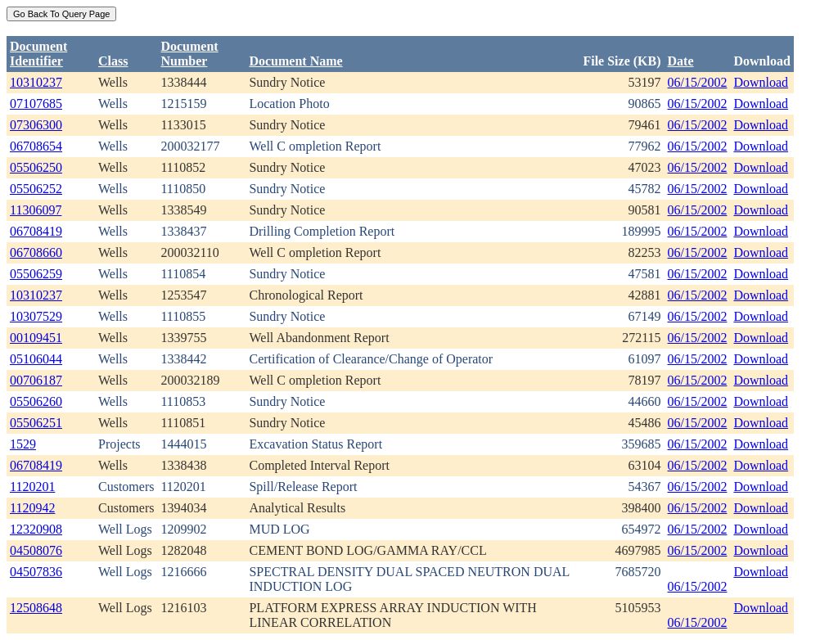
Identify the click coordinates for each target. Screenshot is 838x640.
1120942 (32, 508)
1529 (23, 444)
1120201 (32, 487)
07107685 (36, 103)
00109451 (36, 338)
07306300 (36, 125)
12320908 (36, 529)
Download (760, 82)
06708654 (36, 146)
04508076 (36, 550)
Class (113, 61)
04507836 (36, 572)
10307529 (36, 316)
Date (681, 61)
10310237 (36, 82)
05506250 (36, 167)
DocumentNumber (189, 53)
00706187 (36, 380)
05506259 (36, 274)
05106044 (36, 359)
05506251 (36, 423)
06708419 (36, 231)
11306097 (35, 210)
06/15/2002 (698, 82)
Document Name (295, 61)
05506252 (36, 189)
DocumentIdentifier (38, 53)
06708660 (36, 252)
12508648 (36, 608)
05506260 (36, 401)
